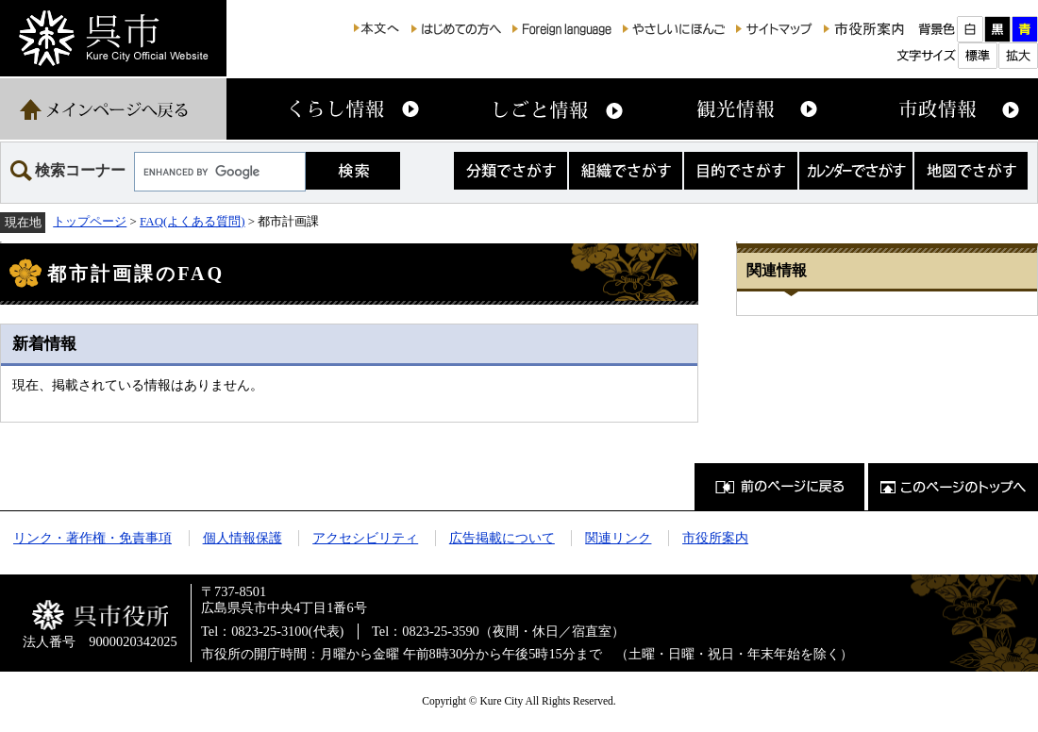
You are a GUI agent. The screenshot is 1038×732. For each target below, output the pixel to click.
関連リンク (618, 537)
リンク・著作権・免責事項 (92, 537)
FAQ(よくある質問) (192, 221)
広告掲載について (502, 537)
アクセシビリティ (365, 537)
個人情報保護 (242, 537)
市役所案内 (715, 537)
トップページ (89, 221)
